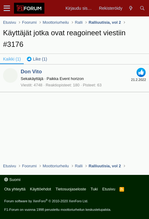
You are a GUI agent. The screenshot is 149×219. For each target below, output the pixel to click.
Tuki (94, 189)
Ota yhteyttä (15, 189)
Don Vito (31, 72)
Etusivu (108, 189)
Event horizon (72, 78)
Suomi (12, 179)
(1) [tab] (12, 59)
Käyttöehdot (40, 189)
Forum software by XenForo (46, 201)
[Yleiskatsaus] (131, 8)
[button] (6, 8)
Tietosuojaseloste (70, 189)
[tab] (37, 59)
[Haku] (142, 8)
